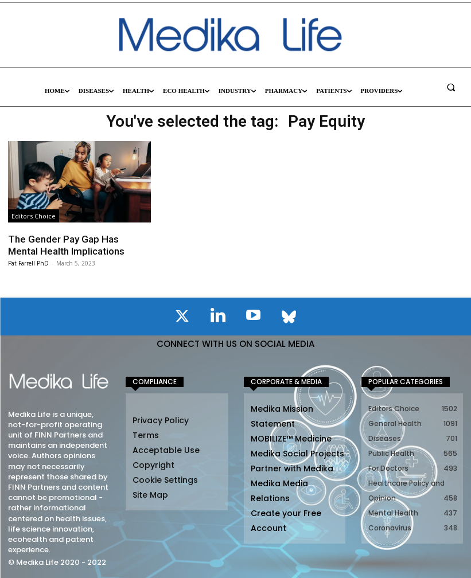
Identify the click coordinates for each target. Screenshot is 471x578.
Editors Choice (33, 216)
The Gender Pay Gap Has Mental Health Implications (66, 244)
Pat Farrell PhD (28, 263)
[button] (451, 87)
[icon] (182, 318)
